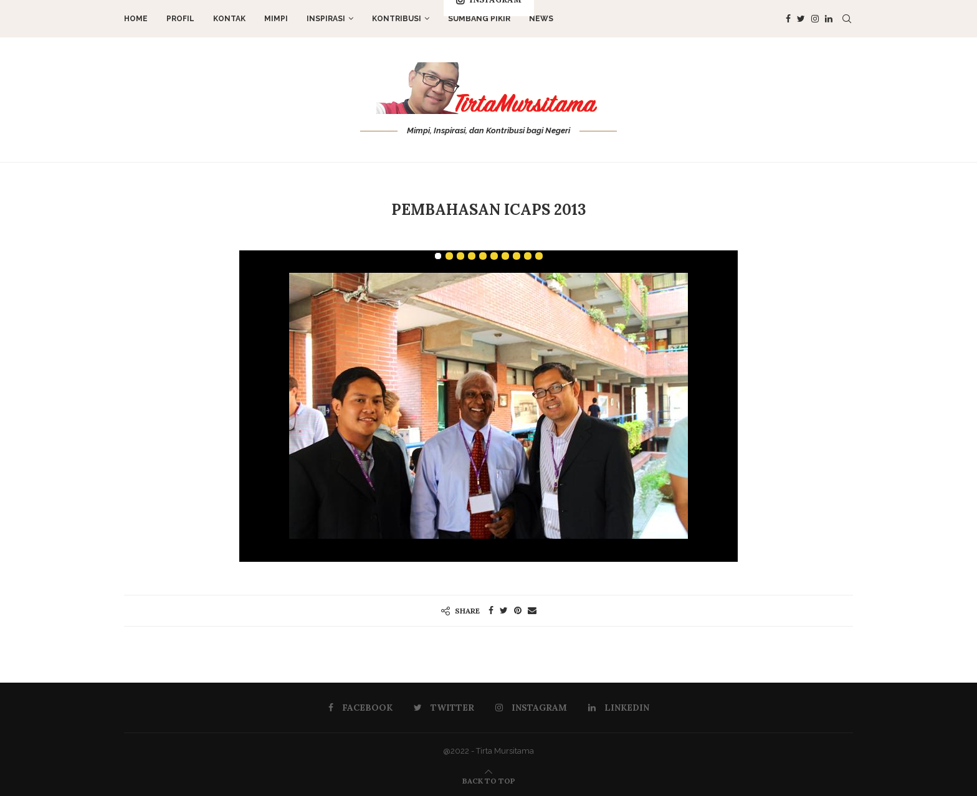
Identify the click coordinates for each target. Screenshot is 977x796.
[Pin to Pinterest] (518, 610)
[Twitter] (801, 19)
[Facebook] (788, 19)
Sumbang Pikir (479, 18)
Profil (180, 18)
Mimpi (276, 18)
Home (136, 18)
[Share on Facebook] (490, 610)
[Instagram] (815, 19)
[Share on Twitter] (504, 610)
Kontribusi (396, 18)
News (541, 18)
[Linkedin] (828, 19)
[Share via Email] (532, 610)
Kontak (229, 18)
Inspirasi (326, 18)
